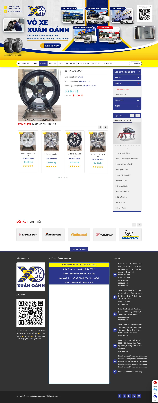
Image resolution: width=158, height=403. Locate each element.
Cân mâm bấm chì (123, 175)
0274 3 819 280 (124, 277)
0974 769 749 (123, 335)
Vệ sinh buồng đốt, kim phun (127, 159)
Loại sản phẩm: (71, 77)
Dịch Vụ (70, 63)
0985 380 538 (123, 304)
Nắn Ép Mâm (121, 202)
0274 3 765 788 (124, 301)
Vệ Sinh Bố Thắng (123, 153)
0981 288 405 (123, 283)
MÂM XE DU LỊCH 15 (44, 124)
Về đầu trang (80, 249)
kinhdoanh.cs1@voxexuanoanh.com (130, 356)
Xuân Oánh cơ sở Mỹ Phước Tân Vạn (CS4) (79, 278)
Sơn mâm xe (121, 208)
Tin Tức (96, 63)
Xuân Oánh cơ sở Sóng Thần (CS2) (79, 269)
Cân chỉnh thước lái (124, 164)
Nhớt (61, 63)
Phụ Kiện (52, 63)
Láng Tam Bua (122, 197)
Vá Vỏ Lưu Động (123, 191)
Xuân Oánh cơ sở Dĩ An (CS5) (79, 282)
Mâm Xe (43, 63)
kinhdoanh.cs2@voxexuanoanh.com (130, 359)
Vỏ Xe (35, 63)
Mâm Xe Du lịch (123, 89)
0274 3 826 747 (124, 275)
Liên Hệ (107, 63)
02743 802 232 (123, 317)
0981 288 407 (123, 320)
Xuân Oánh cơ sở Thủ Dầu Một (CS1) (79, 265)
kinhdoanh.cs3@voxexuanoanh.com (130, 361)
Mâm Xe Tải (121, 94)
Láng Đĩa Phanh (122, 169)
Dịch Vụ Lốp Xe (122, 186)
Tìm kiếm (135, 63)
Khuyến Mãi (83, 63)
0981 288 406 (123, 286)
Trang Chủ (23, 63)
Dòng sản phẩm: (71, 81)
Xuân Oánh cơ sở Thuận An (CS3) (79, 274)
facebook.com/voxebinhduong (130, 372)
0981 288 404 (123, 280)
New (21, 133)
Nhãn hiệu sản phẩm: (73, 86)
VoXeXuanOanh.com (37, 396)
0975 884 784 (123, 351)
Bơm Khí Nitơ (122, 180)
